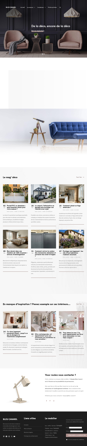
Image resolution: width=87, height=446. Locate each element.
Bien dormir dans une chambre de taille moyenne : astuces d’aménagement (17, 252)
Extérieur (49, 211)
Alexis (11, 211)
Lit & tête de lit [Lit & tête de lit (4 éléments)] (49, 430)
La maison (30, 7)
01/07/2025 (66, 340)
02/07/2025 (38, 341)
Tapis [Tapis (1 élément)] (53, 435)
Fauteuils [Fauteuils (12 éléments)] (56, 428)
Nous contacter (28, 428)
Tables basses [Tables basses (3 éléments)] (48, 435)
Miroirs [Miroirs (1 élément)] (51, 433)
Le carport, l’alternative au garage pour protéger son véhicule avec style (44, 207)
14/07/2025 (10, 339)
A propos (26, 425)
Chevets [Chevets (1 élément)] (51, 428)
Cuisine (76, 210)
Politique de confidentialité (31, 436)
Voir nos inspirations (37, 31)
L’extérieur (40, 7)
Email (74, 427)
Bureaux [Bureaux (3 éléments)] (54, 425)
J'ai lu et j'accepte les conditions (76, 439)
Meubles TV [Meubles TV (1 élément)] (47, 433)
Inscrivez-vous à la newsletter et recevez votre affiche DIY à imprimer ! (75, 422)
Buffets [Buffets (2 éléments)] (49, 425)
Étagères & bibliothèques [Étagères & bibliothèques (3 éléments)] (51, 437)
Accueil (23, 7)
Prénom (68, 431)
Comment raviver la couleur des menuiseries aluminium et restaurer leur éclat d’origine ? (45, 253)
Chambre (20, 257)
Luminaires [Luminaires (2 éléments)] (55, 430)
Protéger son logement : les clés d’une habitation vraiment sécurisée (73, 253)
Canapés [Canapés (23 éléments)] (59, 425)
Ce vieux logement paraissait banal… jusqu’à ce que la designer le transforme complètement (17, 334)
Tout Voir (79, 177)
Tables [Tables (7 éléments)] (55, 433)
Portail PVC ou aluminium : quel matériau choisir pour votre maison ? (16, 207)
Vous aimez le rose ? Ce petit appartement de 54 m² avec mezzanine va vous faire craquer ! (73, 335)
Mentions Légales (28, 432)
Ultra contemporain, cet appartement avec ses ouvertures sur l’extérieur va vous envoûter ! (45, 336)
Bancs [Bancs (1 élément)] (46, 425)
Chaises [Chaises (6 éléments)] (47, 428)
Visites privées (52, 7)
